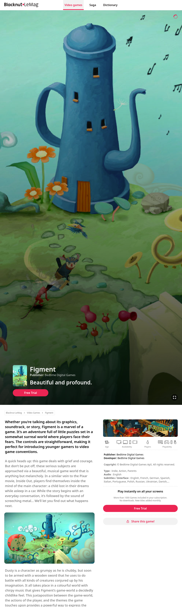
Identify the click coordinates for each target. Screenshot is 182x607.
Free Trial (30, 393)
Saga (92, 5)
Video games (73, 5)
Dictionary (110, 5)
